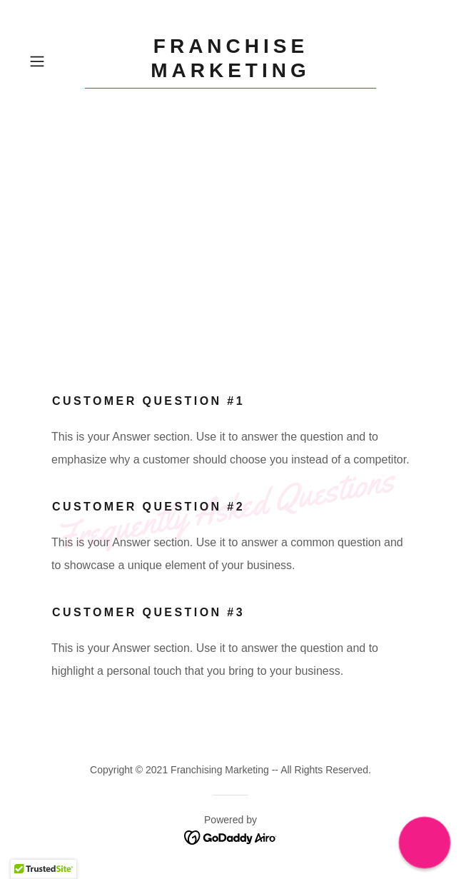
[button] (54, 61)
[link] (230, 61)
